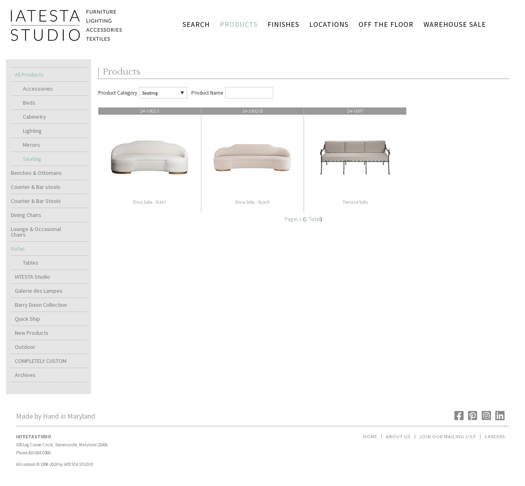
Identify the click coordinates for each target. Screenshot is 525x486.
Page (291, 219)
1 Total (312, 219)
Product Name (207, 92)
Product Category (117, 92)
